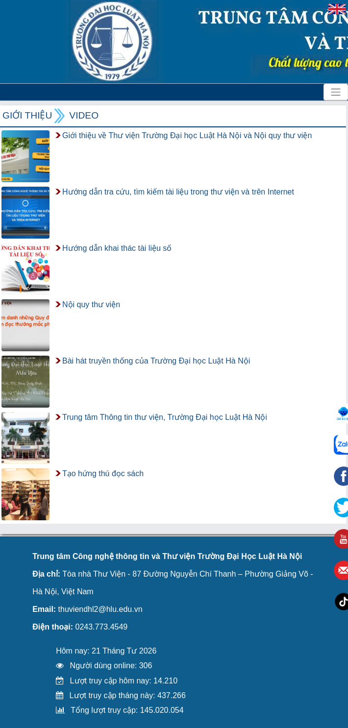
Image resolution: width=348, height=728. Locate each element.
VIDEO (84, 115)
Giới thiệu (27, 115)
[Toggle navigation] (335, 92)
